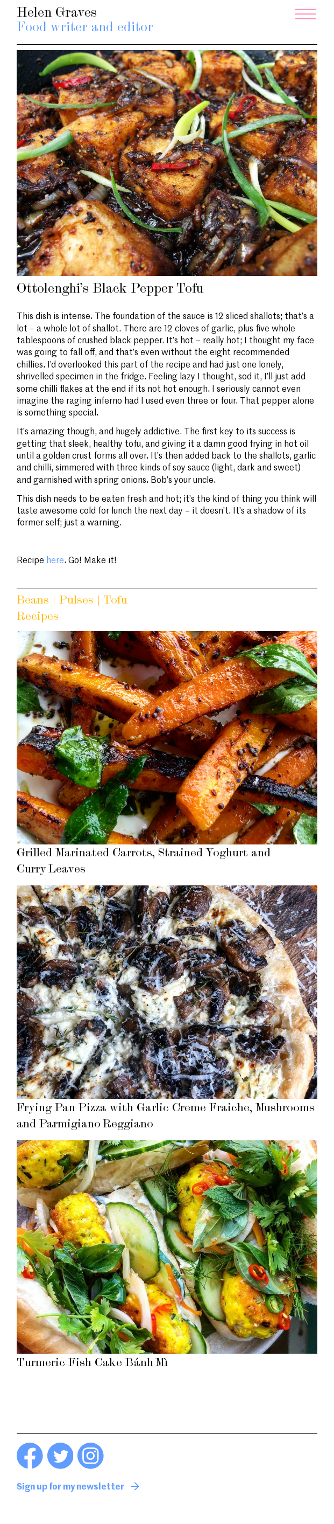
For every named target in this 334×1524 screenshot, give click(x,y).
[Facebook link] (30, 1467)
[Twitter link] (60, 1467)
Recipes (38, 616)
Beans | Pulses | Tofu (72, 600)
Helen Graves (85, 21)
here (55, 561)
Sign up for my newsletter (70, 1487)
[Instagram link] (90, 1467)
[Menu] (305, 14)
